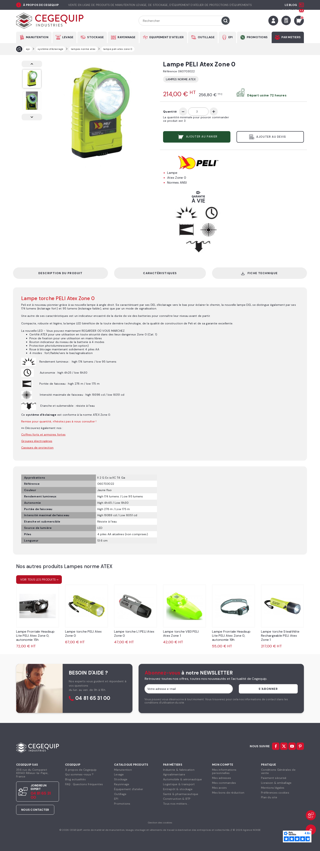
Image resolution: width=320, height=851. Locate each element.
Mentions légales (272, 788)
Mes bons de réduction (228, 792)
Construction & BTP (177, 799)
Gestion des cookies (160, 822)
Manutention (123, 770)
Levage (119, 774)
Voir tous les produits (38, 579)
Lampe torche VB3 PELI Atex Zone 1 (181, 633)
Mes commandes (224, 783)
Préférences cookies (275, 792)
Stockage (120, 779)
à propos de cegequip (41, 5)
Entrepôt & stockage (177, 789)
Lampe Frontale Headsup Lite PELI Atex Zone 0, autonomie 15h (35, 635)
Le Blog (291, 5)
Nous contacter (35, 810)
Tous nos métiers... (176, 803)
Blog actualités (75, 779)
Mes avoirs (219, 788)
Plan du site (269, 797)
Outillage (120, 794)
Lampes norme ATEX (181, 79)
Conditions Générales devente (278, 771)
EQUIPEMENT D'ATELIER (166, 37)
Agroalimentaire (174, 774)
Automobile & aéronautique (182, 779)
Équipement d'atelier (128, 789)
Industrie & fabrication (178, 770)
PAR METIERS (291, 37)
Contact (289, 10)
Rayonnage (121, 784)
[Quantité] (198, 111)
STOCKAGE (95, 37)
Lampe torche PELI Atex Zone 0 (83, 633)
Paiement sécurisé (273, 778)
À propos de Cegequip (81, 770)
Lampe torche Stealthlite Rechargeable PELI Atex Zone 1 (280, 635)
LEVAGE (67, 37)
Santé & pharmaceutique (180, 794)
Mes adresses (221, 778)
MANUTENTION (37, 37)
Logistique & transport (179, 784)
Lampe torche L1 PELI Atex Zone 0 (134, 633)
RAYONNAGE (126, 37)
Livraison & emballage (276, 783)
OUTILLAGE (206, 37)
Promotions (122, 803)
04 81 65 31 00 (92, 698)
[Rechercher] (184, 21)
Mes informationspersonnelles (224, 771)
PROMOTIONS (257, 37)
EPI (230, 37)
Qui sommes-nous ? (79, 774)
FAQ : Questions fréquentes (84, 784)
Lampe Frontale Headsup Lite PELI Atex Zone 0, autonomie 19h (231, 635)
